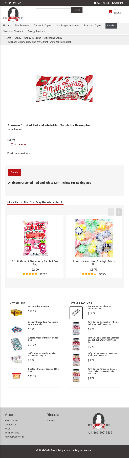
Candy (110, 25)
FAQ (97, 3)
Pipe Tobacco (22, 25)
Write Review (15, 129)
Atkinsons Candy (53, 38)
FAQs (7, 428)
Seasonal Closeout (13, 31)
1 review (42, 273)
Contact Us (10, 424)
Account (117, 3)
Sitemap (50, 420)
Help (106, 3)
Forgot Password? (14, 436)
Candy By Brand (32, 38)
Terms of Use (12, 432)
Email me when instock (19, 153)
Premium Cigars (92, 25)
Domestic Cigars (42, 25)
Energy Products (37, 31)
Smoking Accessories (67, 25)
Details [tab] (14, 172)
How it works (11, 420)
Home (6, 25)
